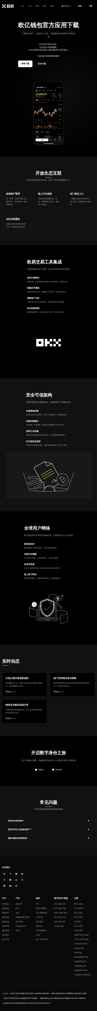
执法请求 (5, 935)
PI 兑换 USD (59, 926)
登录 (80, 6)
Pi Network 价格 (80, 944)
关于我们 (5, 904)
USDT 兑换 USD (60, 913)
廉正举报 (5, 930)
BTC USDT (78, 913)
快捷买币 (19, 904)
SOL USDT (78, 926)
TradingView (21, 926)
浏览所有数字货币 (23, 917)
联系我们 (5, 913)
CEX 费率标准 (41, 913)
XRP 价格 (78, 952)
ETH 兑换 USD (60, 908)
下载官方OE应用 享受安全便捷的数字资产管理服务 (20, 998)
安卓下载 (42, 64)
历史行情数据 (41, 908)
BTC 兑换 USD (60, 904)
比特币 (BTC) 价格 (81, 935)
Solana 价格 (79, 948)
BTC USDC (78, 904)
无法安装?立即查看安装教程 (48, 56)
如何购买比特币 (80, 961)
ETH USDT (78, 917)
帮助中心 (39, 926)
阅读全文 (10, 692)
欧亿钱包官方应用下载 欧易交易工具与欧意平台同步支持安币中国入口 (27, 1003)
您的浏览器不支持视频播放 (48, 113)
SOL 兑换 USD (60, 917)
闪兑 (17, 908)
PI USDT (77, 921)
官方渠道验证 (41, 930)
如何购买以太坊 (80, 966)
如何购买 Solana (80, 970)
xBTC (18, 930)
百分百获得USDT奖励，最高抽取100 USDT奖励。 (49, 50)
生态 (22, 6)
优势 (37, 6)
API (37, 904)
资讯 (44, 6)
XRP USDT (78, 930)
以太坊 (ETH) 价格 (81, 939)
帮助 (52, 6)
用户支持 (39, 921)
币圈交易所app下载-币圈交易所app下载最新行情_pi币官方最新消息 (63, 998)
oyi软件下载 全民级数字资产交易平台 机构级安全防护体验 (29, 993)
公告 (37, 935)
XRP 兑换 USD (60, 921)
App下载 (5, 939)
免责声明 (5, 926)
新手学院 (19, 921)
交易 (17, 913)
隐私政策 (5, 921)
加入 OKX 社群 (42, 939)
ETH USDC (78, 908)
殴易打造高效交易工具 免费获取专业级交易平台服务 (69, 993)
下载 (90, 6)
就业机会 (5, 908)
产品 (29, 6)
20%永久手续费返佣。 (49, 47)
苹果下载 (25, 63)
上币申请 (39, 917)
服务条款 (5, 917)
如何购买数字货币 (81, 957)
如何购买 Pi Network (82, 975)
